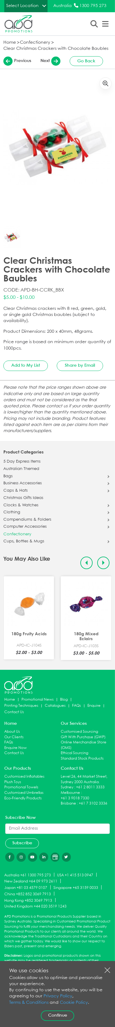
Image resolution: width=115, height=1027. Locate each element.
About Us (12, 731)
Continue (57, 1015)
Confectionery (35, 43)
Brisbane (68, 803)
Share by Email (80, 365)
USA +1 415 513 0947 (75, 875)
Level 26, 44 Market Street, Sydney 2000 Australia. (84, 779)
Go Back (86, 61)
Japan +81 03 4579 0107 (25, 887)
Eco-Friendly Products (23, 798)
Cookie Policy (74, 1003)
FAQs (76, 705)
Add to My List (25, 365)
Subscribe (22, 843)
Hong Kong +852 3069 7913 (28, 900)
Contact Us (14, 712)
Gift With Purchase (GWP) (83, 737)
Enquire (94, 705)
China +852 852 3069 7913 (27, 894)
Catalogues (55, 705)
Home (9, 43)
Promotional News (37, 699)
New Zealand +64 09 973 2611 (30, 881)
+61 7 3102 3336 (93, 803)
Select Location (22, 6)
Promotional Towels (21, 787)
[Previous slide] (86, 563)
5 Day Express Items (21, 462)
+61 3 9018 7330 (75, 798)
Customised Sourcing (79, 731)
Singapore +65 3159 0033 (75, 887)
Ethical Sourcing (74, 753)
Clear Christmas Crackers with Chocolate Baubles (55, 49)
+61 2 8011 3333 (90, 787)
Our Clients (14, 737)
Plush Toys (12, 782)
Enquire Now (15, 748)
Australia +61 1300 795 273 (27, 875)
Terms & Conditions (28, 1003)
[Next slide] (103, 563)
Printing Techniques (21, 705)
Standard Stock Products (82, 758)
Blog (64, 699)
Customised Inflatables (24, 776)
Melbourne (70, 792)
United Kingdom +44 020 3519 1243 (35, 906)
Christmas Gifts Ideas (23, 498)
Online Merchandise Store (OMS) (83, 745)
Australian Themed (21, 469)
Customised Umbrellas (24, 792)
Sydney (67, 787)
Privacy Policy (58, 996)
